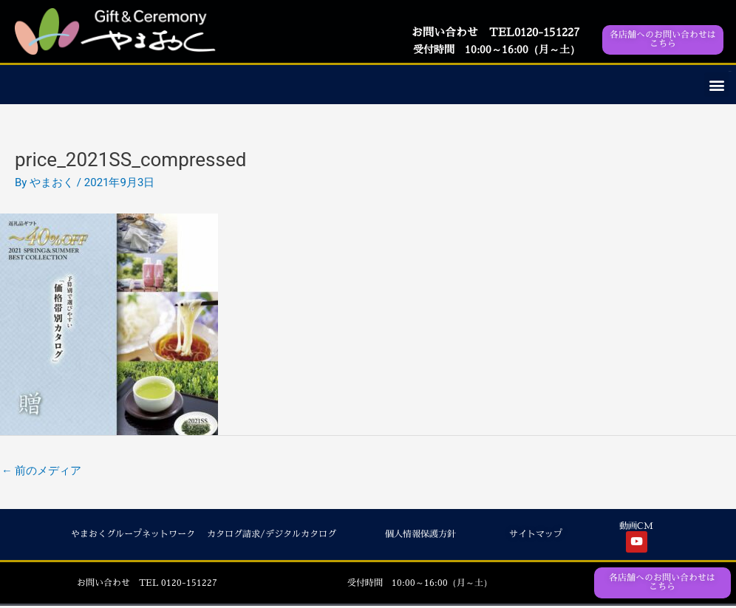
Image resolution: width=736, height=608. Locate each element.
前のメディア (41, 470)
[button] (716, 84)
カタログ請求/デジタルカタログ (271, 534)
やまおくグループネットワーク (133, 534)
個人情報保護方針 (420, 534)
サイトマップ (535, 534)
